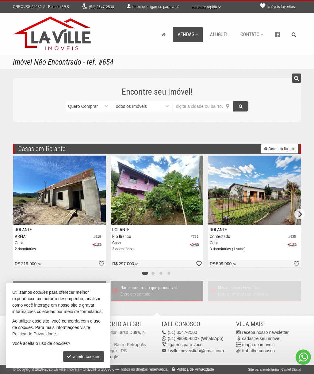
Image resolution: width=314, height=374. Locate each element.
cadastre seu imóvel (261, 338)
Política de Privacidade (195, 369)
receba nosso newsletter (265, 332)
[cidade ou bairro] (202, 106)
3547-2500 (101, 7)
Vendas (188, 34)
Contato (251, 34)
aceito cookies (83, 356)
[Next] (299, 214)
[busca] (294, 34)
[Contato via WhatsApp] (303, 357)
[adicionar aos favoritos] (101, 264)
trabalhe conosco (258, 350)
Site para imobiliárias (263, 369)
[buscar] (241, 106)
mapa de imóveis (258, 344)
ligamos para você (185, 344)
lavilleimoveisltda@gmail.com (196, 350)
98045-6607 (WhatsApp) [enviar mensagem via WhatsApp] (195, 338)
